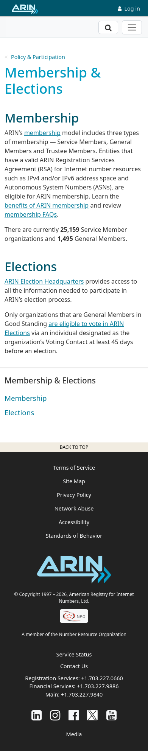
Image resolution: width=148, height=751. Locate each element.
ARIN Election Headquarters (44, 281)
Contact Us (74, 666)
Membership (26, 398)
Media (74, 734)
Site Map (74, 481)
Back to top (74, 447)
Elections (19, 412)
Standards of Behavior (74, 535)
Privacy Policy (74, 494)
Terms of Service (74, 467)
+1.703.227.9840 (82, 694)
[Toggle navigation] (132, 27)
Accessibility (74, 522)
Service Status (74, 654)
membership (42, 133)
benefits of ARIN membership (47, 205)
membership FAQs (31, 214)
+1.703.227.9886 (97, 686)
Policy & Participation (38, 57)
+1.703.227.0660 (102, 678)
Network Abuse (74, 508)
